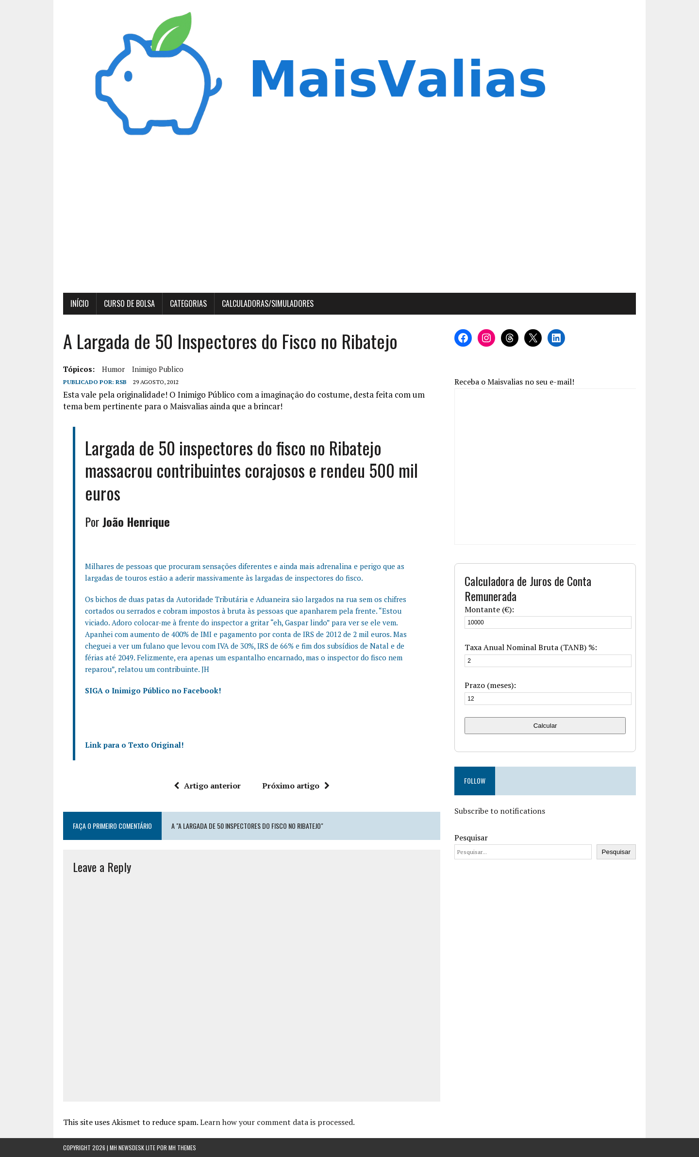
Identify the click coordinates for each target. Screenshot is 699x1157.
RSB (121, 382)
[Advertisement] (349, 220)
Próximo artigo (296, 785)
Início (79, 303)
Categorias (188, 303)
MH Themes (182, 1147)
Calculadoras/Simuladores (268, 303)
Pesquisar (471, 837)
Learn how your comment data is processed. (277, 1122)
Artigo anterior (207, 785)
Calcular (545, 725)
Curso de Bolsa (129, 303)
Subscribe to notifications (499, 810)
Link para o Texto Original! (134, 745)
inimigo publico (157, 369)
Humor (113, 369)
